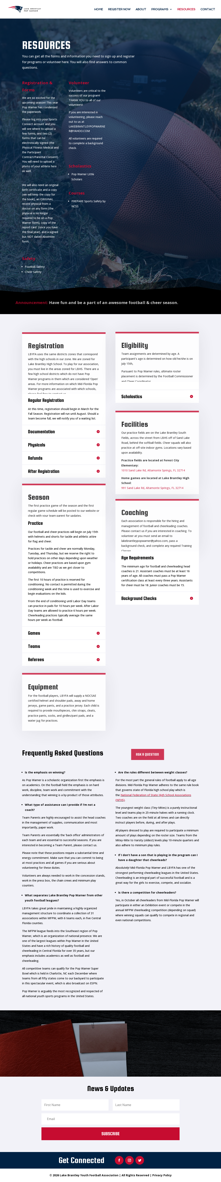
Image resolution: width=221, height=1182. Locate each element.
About (141, 9)
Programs (159, 9)
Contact (207, 9)
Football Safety (35, 267)
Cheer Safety (33, 272)
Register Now (119, 9)
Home (98, 9)
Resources (186, 9)
